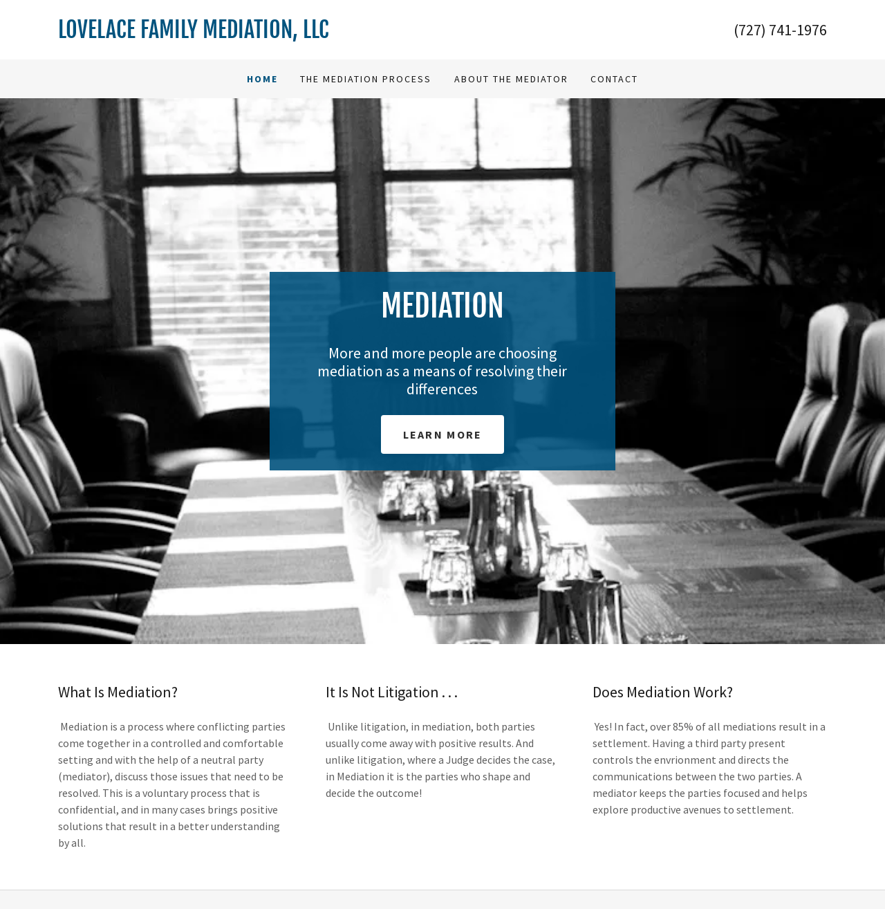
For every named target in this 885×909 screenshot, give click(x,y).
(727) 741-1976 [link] (780, 29)
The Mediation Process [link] (365, 79)
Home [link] (262, 79)
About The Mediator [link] (511, 79)
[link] (250, 34)
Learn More (443, 434)
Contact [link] (614, 79)
